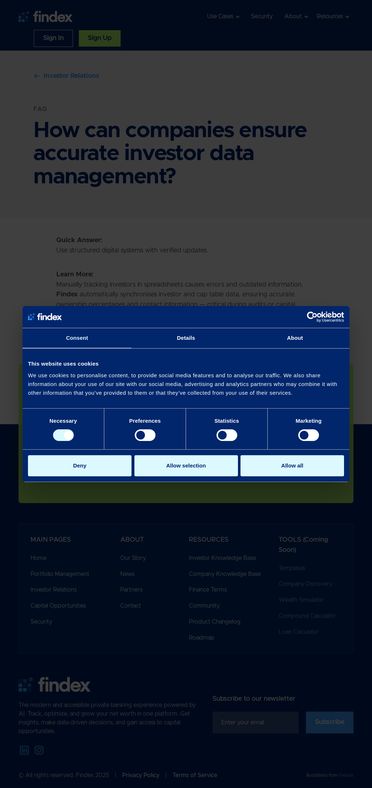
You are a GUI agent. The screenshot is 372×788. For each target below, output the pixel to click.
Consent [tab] (77, 338)
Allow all (292, 465)
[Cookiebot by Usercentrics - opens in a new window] (312, 316)
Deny (79, 465)
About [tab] (295, 338)
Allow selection (186, 465)
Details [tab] (186, 338)
